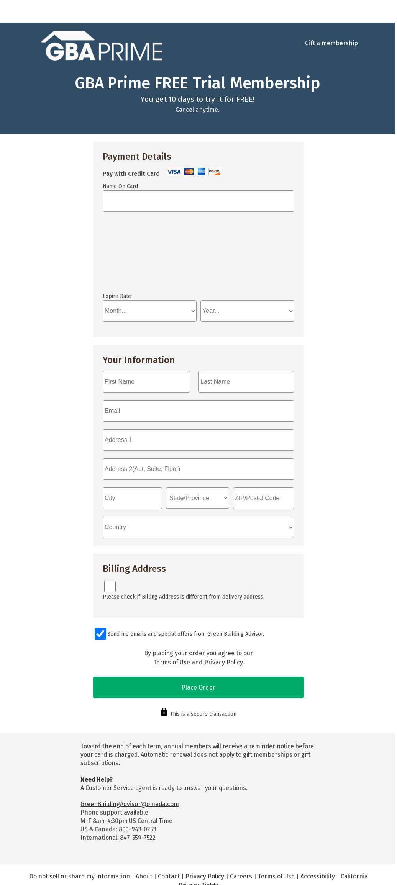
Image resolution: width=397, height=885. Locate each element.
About (144, 846)
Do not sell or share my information (79, 846)
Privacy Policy (223, 632)
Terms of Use (171, 632)
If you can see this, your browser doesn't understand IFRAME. (137, 240)
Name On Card (120, 186)
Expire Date (117, 266)
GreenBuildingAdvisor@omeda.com (129, 774)
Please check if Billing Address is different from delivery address (183, 567)
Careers (241, 846)
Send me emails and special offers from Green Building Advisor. (185, 604)
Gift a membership (331, 43)
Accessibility (317, 846)
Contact (169, 846)
